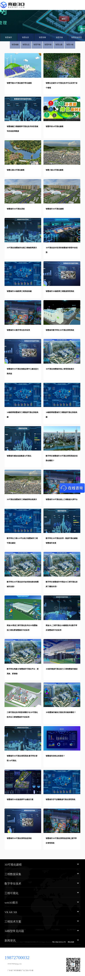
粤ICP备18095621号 (59, 942)
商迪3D (23, 930)
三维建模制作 (39, 930)
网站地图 (71, 942)
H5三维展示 (55, 930)
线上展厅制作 (71, 930)
